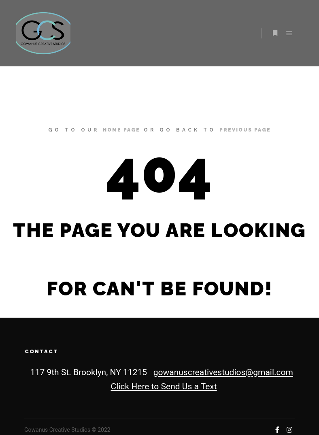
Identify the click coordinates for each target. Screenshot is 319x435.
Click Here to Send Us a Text (164, 386)
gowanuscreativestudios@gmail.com (223, 372)
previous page (245, 130)
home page (121, 130)
